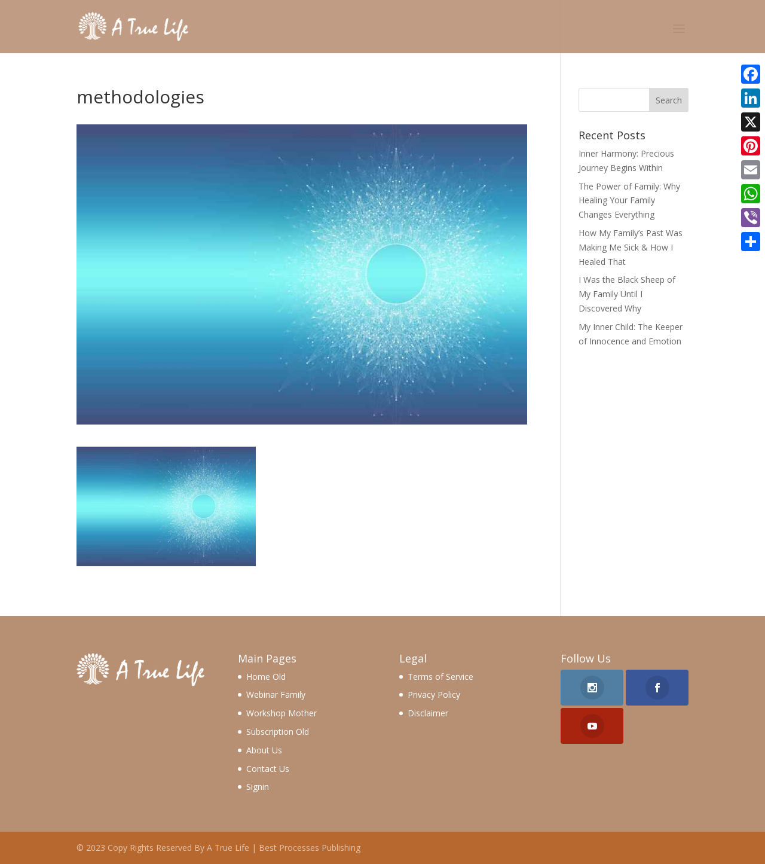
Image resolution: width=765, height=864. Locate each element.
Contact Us (267, 768)
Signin (257, 786)
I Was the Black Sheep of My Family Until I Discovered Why (627, 294)
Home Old (266, 676)
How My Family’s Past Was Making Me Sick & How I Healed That (631, 247)
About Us (264, 750)
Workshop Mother (281, 713)
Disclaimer (428, 713)
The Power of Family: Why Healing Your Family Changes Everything (629, 201)
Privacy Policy (434, 694)
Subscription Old (277, 731)
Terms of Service (440, 676)
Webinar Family (275, 694)
